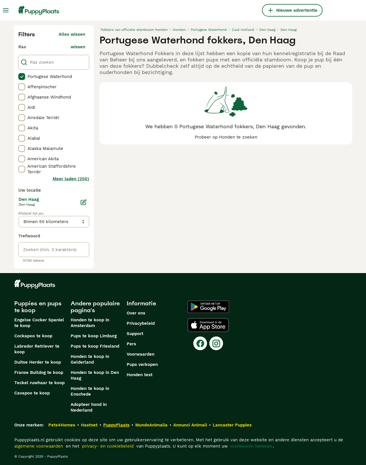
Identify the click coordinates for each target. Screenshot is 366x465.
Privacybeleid (141, 323)
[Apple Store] (208, 325)
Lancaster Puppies (232, 425)
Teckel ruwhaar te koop (39, 382)
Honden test (139, 374)
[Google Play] (208, 307)
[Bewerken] (83, 202)
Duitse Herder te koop (37, 362)
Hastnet (89, 425)
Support (135, 333)
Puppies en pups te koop (37, 307)
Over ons (136, 313)
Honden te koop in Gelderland (90, 359)
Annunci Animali (190, 425)
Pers (131, 343)
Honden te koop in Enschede (90, 391)
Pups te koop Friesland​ (95, 346)
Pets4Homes (61, 425)
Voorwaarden (140, 354)
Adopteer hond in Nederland (89, 407)
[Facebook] (200, 343)
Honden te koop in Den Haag (95, 375)
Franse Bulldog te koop (38, 372)
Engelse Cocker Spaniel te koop (39, 322)
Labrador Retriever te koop (36, 349)
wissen (78, 46)
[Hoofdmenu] (5, 10)
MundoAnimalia (151, 425)
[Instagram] (216, 343)
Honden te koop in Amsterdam (90, 322)
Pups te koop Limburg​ (94, 335)
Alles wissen (72, 34)
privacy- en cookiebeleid (108, 446)
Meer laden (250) (71, 178)
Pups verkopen (142, 364)
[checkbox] (21, 76)
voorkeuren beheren (251, 446)
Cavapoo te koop (32, 393)
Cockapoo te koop (33, 335)
